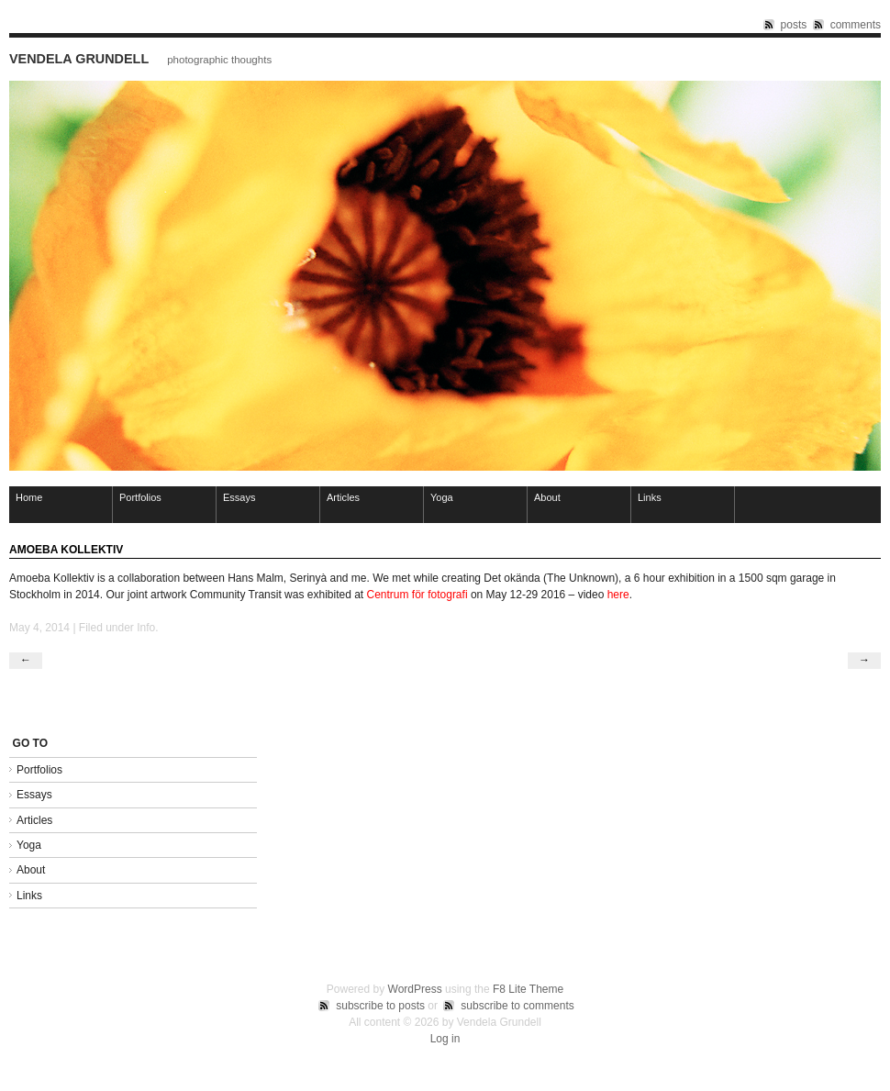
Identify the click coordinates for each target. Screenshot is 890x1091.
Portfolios (140, 497)
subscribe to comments (517, 1005)
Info (146, 627)
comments (855, 24)
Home (29, 497)
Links (650, 497)
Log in (445, 1038)
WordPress (415, 989)
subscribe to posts (380, 1005)
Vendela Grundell (79, 58)
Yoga (441, 497)
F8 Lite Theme (528, 989)
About (547, 497)
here (618, 594)
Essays (239, 497)
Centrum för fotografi (417, 594)
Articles (343, 497)
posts (794, 24)
